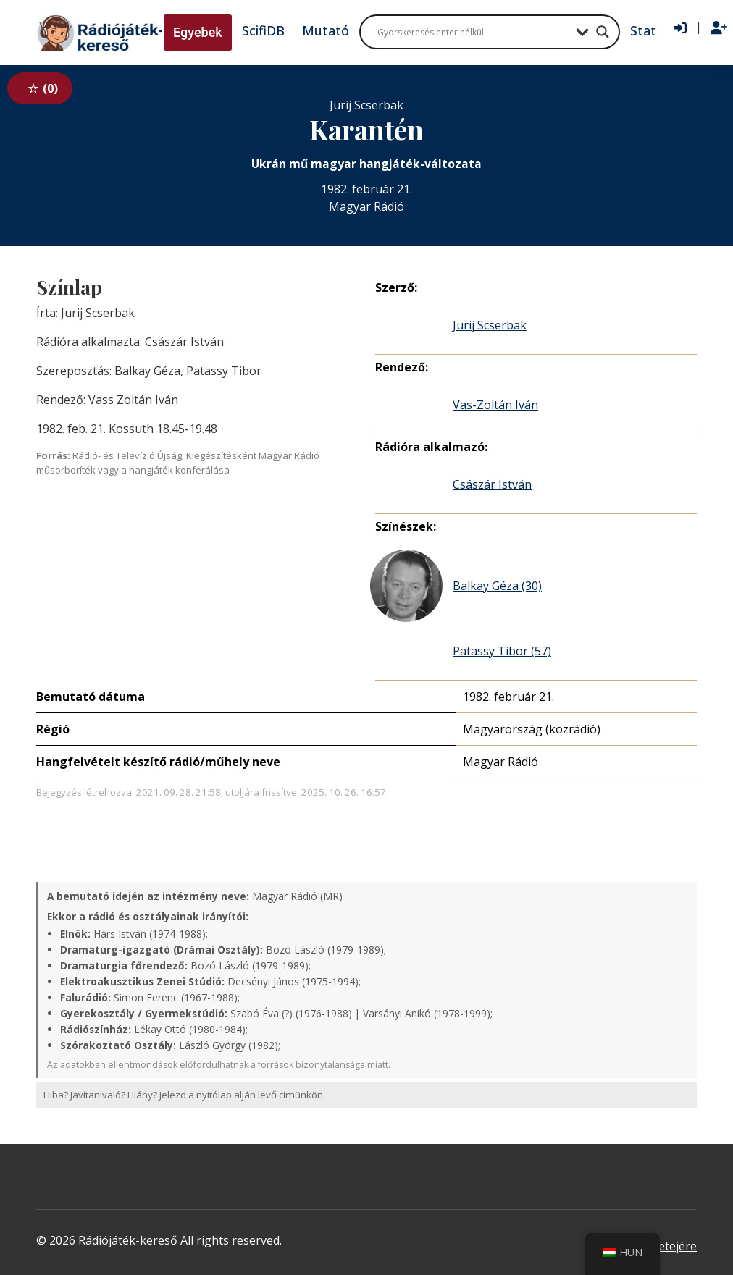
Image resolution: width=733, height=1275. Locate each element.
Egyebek (197, 32)
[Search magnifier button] (602, 32)
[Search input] (473, 32)
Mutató (325, 30)
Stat (643, 30)
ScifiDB (263, 30)
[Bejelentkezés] (680, 28)
